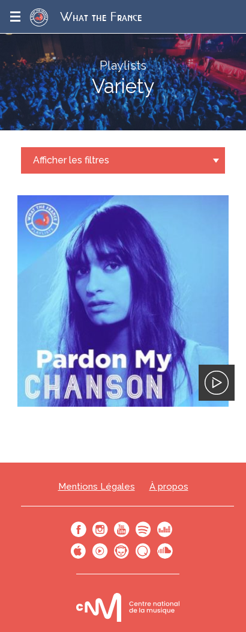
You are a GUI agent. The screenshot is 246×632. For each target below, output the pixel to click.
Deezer (165, 529)
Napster (122, 551)
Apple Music (78, 551)
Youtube (122, 529)
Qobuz (143, 551)
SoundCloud (165, 551)
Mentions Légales (96, 486)
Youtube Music (100, 551)
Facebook (78, 529)
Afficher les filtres (71, 160)
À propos (168, 486)
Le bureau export (127, 607)
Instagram (100, 529)
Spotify (143, 529)
